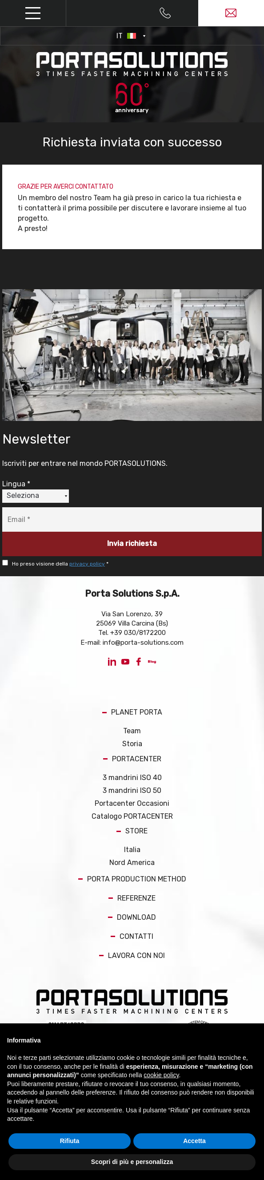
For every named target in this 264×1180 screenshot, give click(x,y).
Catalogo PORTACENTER (132, 816)
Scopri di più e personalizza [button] (132, 1161)
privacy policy (87, 564)
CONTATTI (132, 936)
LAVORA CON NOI (132, 955)
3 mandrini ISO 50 (132, 790)
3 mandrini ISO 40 (132, 777)
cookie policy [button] (161, 1075)
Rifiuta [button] (70, 1140)
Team (132, 731)
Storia (132, 744)
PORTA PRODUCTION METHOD (132, 879)
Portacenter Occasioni (132, 803)
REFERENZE (132, 898)
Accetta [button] (194, 1140)
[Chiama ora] (165, 13)
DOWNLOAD (132, 917)
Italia (132, 849)
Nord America (132, 862)
